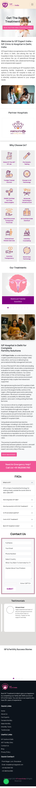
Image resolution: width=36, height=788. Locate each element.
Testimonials (5, 730)
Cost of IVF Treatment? (10, 519)
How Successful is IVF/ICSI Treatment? (15, 506)
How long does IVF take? (11, 500)
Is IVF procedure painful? (11, 513)
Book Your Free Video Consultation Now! (18, 27)
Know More (18, 301)
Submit (10, 589)
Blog (2, 749)
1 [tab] (8, 308)
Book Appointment (9, 454)
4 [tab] (17, 308)
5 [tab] (19, 308)
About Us (4, 714)
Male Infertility (5, 724)
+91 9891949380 (7, 771)
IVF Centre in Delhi (7, 739)
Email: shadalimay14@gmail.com (12, 765)
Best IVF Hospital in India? (11, 526)
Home (3, 711)
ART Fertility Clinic (7, 742)
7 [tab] (25, 308)
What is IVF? (7, 482)
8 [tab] (28, 308)
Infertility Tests (6, 727)
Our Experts (5, 717)
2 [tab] (11, 308)
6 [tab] (22, 308)
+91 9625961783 (7, 768)
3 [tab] (14, 308)
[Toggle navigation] (32, 4)
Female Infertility (6, 720)
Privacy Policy (5, 752)
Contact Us (5, 746)
